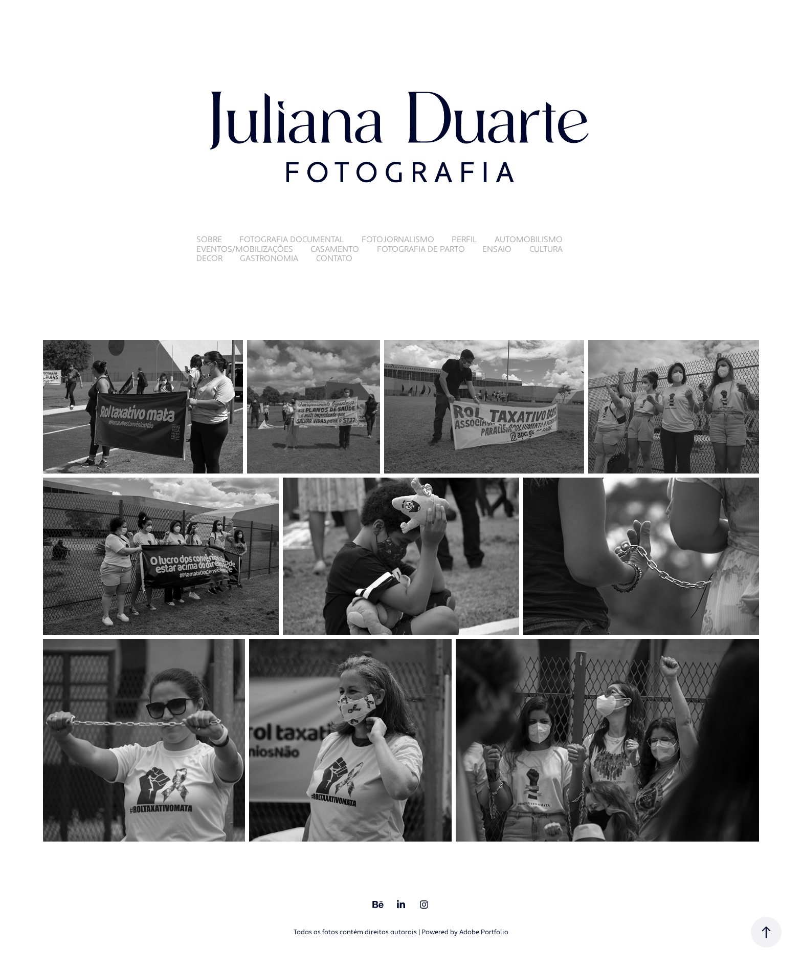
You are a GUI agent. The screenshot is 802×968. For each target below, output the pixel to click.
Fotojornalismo (398, 239)
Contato (334, 258)
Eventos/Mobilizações (244, 249)
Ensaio (496, 249)
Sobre (209, 239)
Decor (209, 258)
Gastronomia (269, 258)
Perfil (464, 239)
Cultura (546, 249)
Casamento (334, 249)
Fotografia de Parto (421, 249)
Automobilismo (529, 239)
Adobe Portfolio (483, 932)
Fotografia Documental (291, 239)
